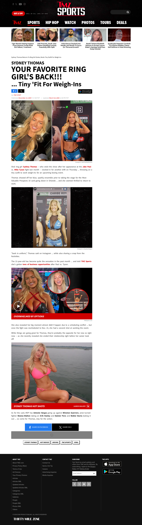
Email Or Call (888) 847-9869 (37, 14)
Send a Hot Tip (47, 466)
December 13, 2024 (24, 98)
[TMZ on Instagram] (24, 4)
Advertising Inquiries (49, 472)
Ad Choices (16, 472)
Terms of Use (17, 469)
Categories (16, 491)
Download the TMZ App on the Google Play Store (112, 471)
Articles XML (17, 481)
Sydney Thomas (30, 442)
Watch (70, 22)
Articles (15, 478)
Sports (33, 22)
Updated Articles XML (20, 488)
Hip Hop (52, 22)
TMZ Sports (86, 261)
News (17, 22)
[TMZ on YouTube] (84, 484)
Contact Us (46, 463)
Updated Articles (18, 484)
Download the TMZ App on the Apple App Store (112, 464)
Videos (15, 509)
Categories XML (18, 494)
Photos (88, 22)
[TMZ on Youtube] (20, 4)
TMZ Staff (17, 95)
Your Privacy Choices (20, 475)
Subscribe (94, 473)
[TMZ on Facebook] (13, 4)
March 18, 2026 (54, 98)
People (15, 500)
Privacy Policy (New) (20, 466)
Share (38, 427)
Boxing (55, 442)
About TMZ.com (18, 463)
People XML (17, 503)
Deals (122, 22)
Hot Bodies (44, 442)
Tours (105, 22)
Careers (45, 469)
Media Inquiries (47, 475)
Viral (76, 442)
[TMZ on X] (16, 4)
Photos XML (17, 506)
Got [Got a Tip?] (18, 13)
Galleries (16, 497)
